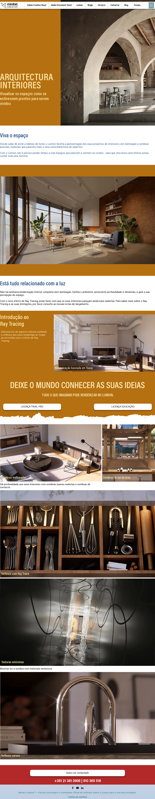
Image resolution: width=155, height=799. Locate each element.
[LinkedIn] (82, 787)
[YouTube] (77, 787)
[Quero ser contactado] (77, 773)
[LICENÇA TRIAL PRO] (32, 407)
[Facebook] (72, 787)
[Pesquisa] (138, 5)
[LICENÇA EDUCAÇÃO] (123, 407)
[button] (101, 5)
